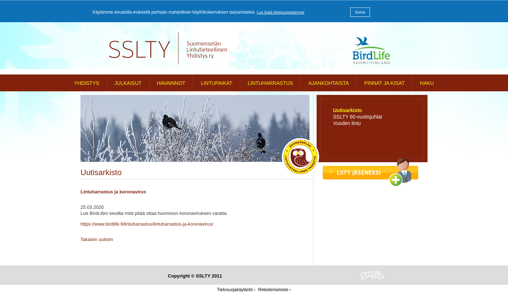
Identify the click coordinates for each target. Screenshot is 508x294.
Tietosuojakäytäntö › (236, 289)
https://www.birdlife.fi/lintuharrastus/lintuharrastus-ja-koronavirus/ (146, 224)
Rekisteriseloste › (274, 289)
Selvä (360, 12)
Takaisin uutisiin (96, 239)
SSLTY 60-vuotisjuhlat (357, 117)
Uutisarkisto (347, 110)
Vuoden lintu (347, 123)
